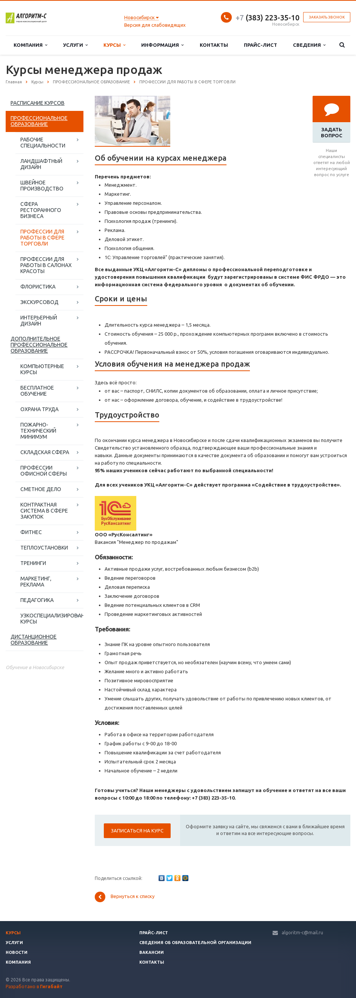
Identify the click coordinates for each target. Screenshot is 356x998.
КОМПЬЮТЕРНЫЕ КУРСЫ (42, 369)
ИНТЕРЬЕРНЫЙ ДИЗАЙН (38, 321)
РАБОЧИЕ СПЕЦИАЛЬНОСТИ (42, 143)
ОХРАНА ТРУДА (39, 409)
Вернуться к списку (124, 897)
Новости (17, 952)
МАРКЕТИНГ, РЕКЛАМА (35, 582)
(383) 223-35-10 (267, 17)
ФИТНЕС (31, 532)
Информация (162, 45)
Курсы (114, 45)
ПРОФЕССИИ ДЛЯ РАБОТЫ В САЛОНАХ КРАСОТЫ (46, 265)
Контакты (214, 45)
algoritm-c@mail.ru (302, 932)
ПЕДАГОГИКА (37, 600)
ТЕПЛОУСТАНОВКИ (44, 548)
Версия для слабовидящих (155, 25)
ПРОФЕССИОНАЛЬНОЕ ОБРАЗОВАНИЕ (39, 121)
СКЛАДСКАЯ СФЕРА (44, 452)
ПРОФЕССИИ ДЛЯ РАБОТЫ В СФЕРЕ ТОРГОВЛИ (42, 238)
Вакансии (151, 952)
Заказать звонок (327, 17)
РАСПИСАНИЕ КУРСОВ (38, 103)
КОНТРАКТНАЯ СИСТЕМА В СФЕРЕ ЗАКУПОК (44, 511)
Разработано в (34, 986)
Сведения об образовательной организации (195, 942)
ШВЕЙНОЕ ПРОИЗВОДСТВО (41, 186)
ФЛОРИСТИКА (37, 287)
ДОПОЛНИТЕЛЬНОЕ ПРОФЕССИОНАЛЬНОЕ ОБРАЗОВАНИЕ (39, 345)
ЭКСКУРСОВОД (39, 302)
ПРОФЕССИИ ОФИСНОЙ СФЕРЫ (43, 471)
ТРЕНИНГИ (33, 563)
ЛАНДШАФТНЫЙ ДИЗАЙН (41, 164)
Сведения (309, 45)
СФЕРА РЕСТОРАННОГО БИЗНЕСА (40, 210)
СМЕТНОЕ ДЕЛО (40, 489)
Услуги (75, 45)
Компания (30, 45)
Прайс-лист (260, 45)
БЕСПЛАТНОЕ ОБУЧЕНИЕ (37, 391)
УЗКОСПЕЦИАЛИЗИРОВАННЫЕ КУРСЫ (51, 619)
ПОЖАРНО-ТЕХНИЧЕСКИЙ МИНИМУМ (38, 431)
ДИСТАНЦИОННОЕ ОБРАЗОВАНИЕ (34, 640)
